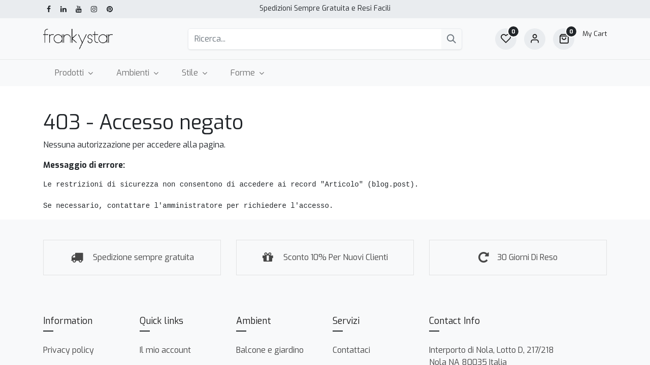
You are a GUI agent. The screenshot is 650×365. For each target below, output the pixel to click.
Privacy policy (68, 350)
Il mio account (165, 350)
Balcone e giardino (270, 350)
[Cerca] (451, 39)
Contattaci (351, 350)
